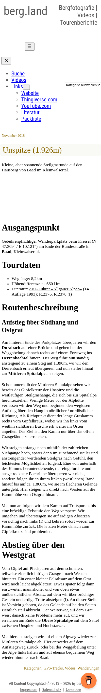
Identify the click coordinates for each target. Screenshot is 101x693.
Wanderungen (88, 668)
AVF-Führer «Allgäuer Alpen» (55, 288)
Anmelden (73, 690)
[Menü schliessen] (6, 61)
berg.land (26, 11)
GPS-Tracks (53, 668)
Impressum (28, 689)
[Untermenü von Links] (26, 87)
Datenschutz (51, 689)
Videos (70, 668)
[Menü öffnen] (29, 47)
